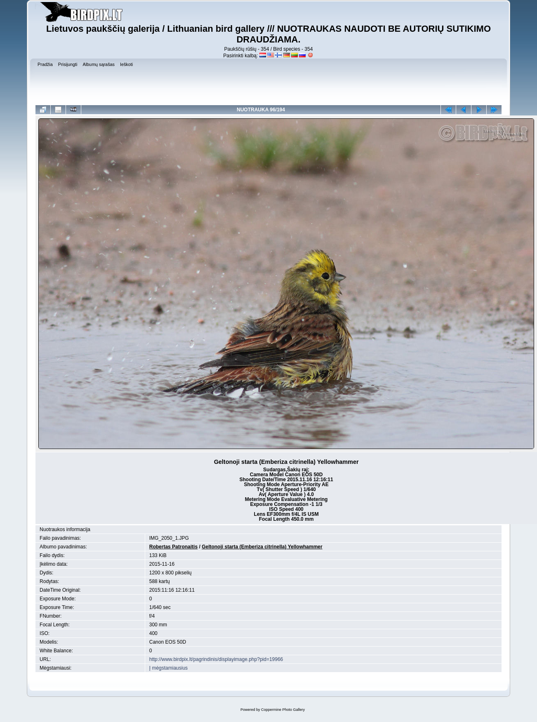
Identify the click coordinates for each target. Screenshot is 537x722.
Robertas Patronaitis (173, 547)
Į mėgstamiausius (168, 668)
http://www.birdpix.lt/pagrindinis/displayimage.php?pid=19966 (216, 659)
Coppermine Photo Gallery (283, 710)
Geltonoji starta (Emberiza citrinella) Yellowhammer (262, 547)
